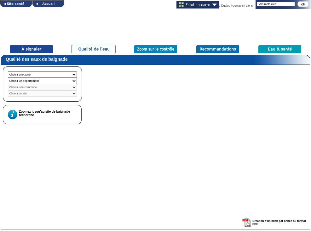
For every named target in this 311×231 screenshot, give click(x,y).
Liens (249, 5)
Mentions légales (219, 5)
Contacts (238, 5)
